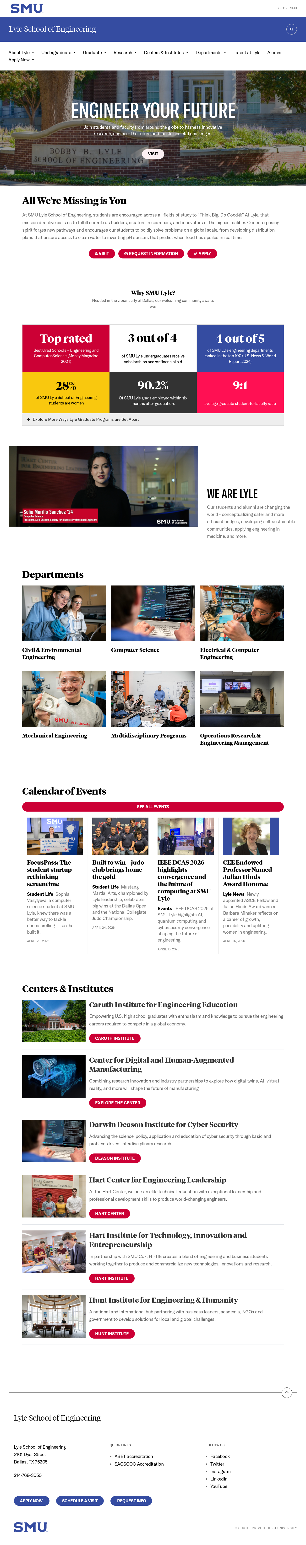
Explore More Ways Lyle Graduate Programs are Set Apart (83, 419)
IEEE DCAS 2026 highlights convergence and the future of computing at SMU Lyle (184, 880)
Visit (153, 153)
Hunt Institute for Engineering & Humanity (163, 1299)
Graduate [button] (93, 52)
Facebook (220, 1456)
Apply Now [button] (19, 60)
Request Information (151, 253)
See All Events (153, 806)
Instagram (220, 1471)
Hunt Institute (112, 1333)
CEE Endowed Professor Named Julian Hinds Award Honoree (247, 873)
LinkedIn (219, 1479)
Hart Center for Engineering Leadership (157, 1179)
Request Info (131, 1500)
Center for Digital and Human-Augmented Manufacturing (161, 1064)
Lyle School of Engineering (52, 29)
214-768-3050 (28, 1475)
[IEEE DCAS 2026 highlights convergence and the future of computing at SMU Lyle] (186, 836)
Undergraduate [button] (56, 52)
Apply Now (32, 1500)
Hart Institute (112, 1278)
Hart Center (109, 1213)
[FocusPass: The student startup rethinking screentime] (55, 836)
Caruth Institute (115, 1038)
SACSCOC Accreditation (139, 1464)
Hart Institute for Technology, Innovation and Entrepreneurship (168, 1239)
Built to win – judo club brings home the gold (118, 869)
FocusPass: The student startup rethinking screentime (49, 873)
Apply (202, 253)
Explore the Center (117, 1102)
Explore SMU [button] (286, 8)
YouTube (218, 1486)
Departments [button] (209, 52)
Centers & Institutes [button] (164, 52)
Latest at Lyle (246, 52)
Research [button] (123, 52)
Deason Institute (115, 1158)
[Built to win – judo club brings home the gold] (120, 836)
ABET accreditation (134, 1456)
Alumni (274, 52)
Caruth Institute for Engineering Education (163, 1004)
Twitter (217, 1464)
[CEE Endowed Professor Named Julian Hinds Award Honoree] (251, 836)
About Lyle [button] (19, 52)
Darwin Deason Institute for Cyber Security (163, 1124)
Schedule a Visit (80, 1500)
